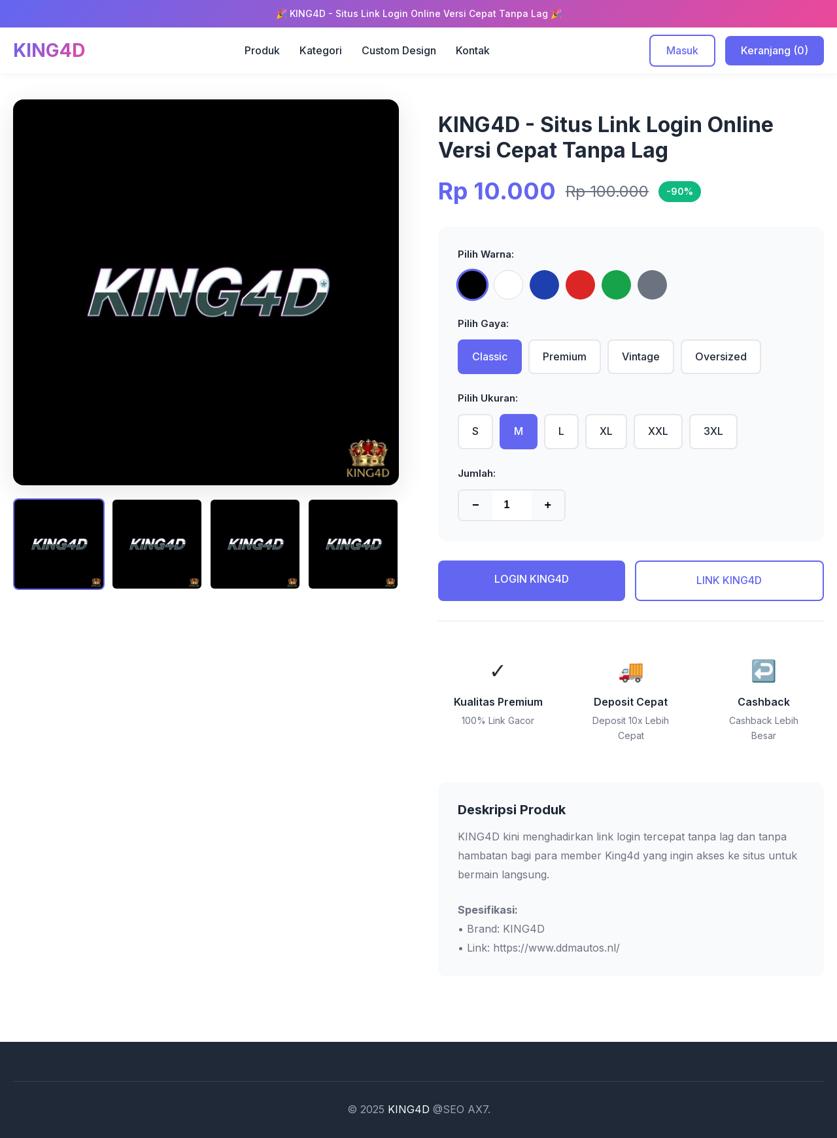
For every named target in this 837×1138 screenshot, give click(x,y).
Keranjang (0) (774, 50)
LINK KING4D (729, 580)
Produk (262, 50)
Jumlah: (477, 473)
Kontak (473, 50)
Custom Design (399, 50)
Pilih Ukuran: (488, 398)
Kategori (320, 50)
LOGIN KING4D (531, 578)
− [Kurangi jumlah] (475, 504)
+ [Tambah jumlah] (548, 504)
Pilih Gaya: (483, 323)
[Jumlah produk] (512, 505)
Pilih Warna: (486, 254)
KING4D (409, 1109)
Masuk (682, 50)
